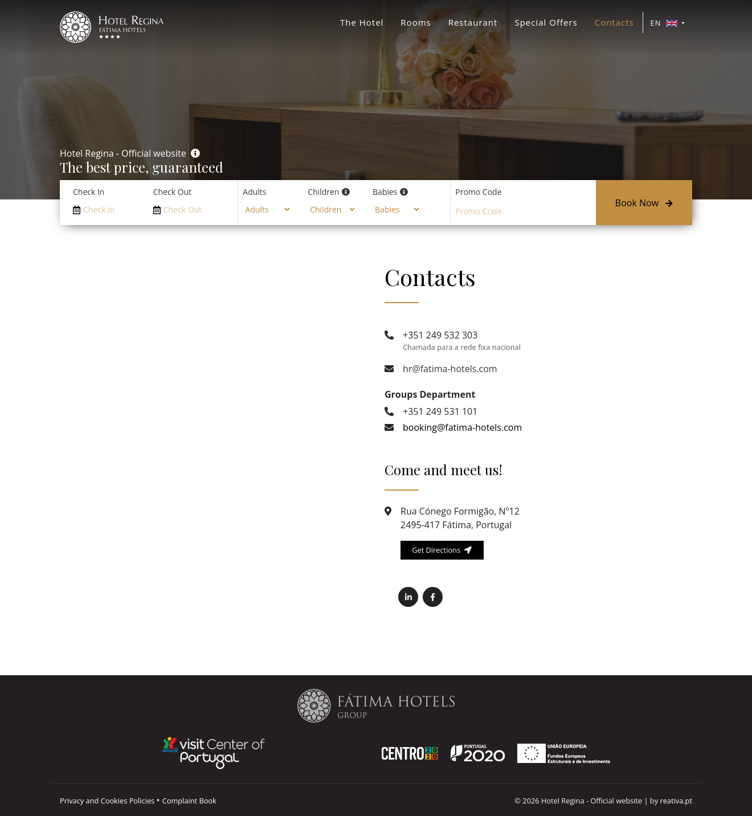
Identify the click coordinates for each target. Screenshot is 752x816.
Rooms (415, 22)
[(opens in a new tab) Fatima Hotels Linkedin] (408, 597)
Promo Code (478, 191)
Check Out (172, 191)
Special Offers (545, 22)
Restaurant (473, 22)
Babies (385, 191)
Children (323, 191)
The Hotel (361, 22)
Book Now (644, 203)
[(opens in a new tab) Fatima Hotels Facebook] (433, 597)
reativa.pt (676, 800)
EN (665, 23)
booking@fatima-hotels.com (462, 427)
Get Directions (442, 550)
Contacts (614, 22)
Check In (88, 191)
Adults (254, 191)
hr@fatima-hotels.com (450, 368)
